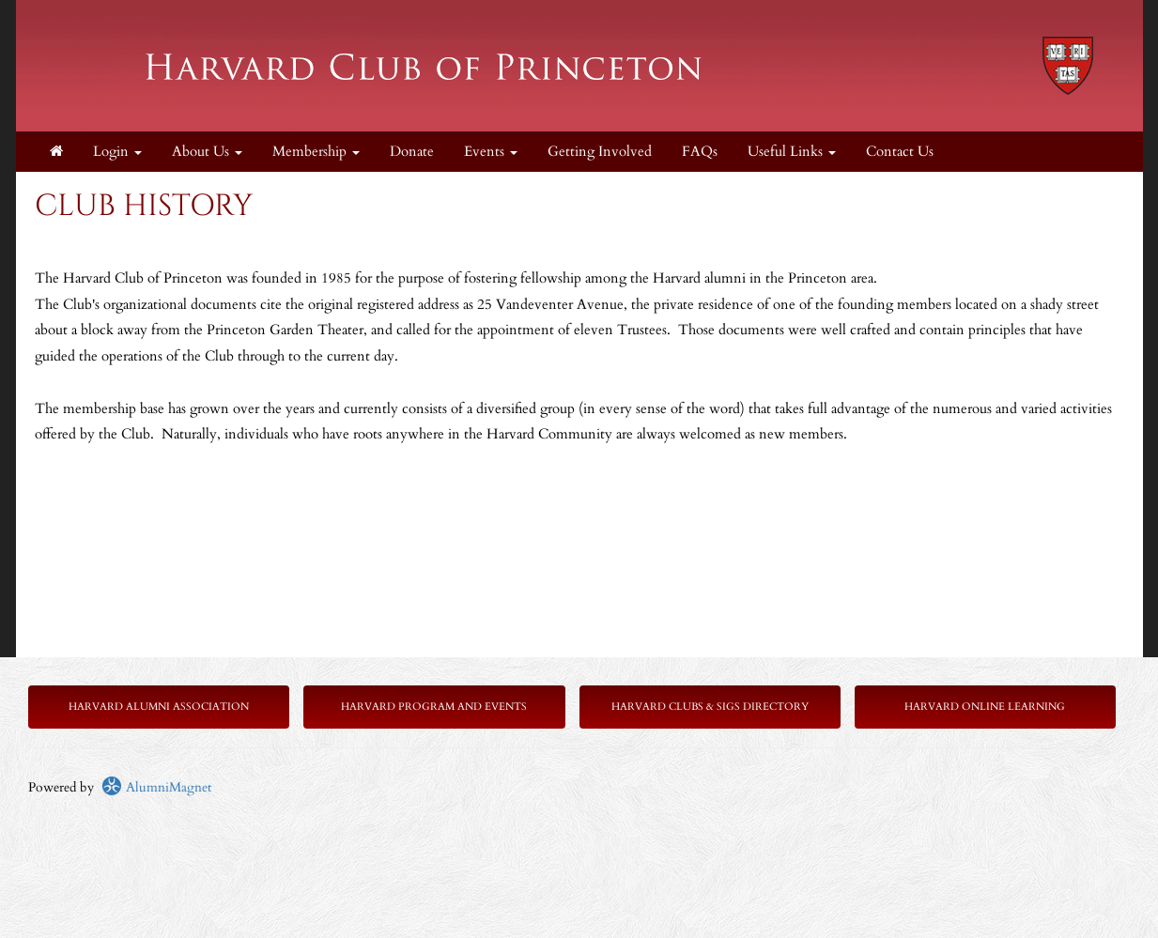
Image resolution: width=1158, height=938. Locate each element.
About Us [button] (207, 151)
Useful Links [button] (792, 151)
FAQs (700, 151)
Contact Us (900, 151)
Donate (412, 151)
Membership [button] (316, 151)
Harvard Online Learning (984, 707)
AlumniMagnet (156, 787)
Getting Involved (600, 151)
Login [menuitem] (117, 151)
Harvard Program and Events (434, 707)
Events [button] (490, 151)
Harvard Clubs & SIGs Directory (710, 707)
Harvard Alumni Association (159, 707)
